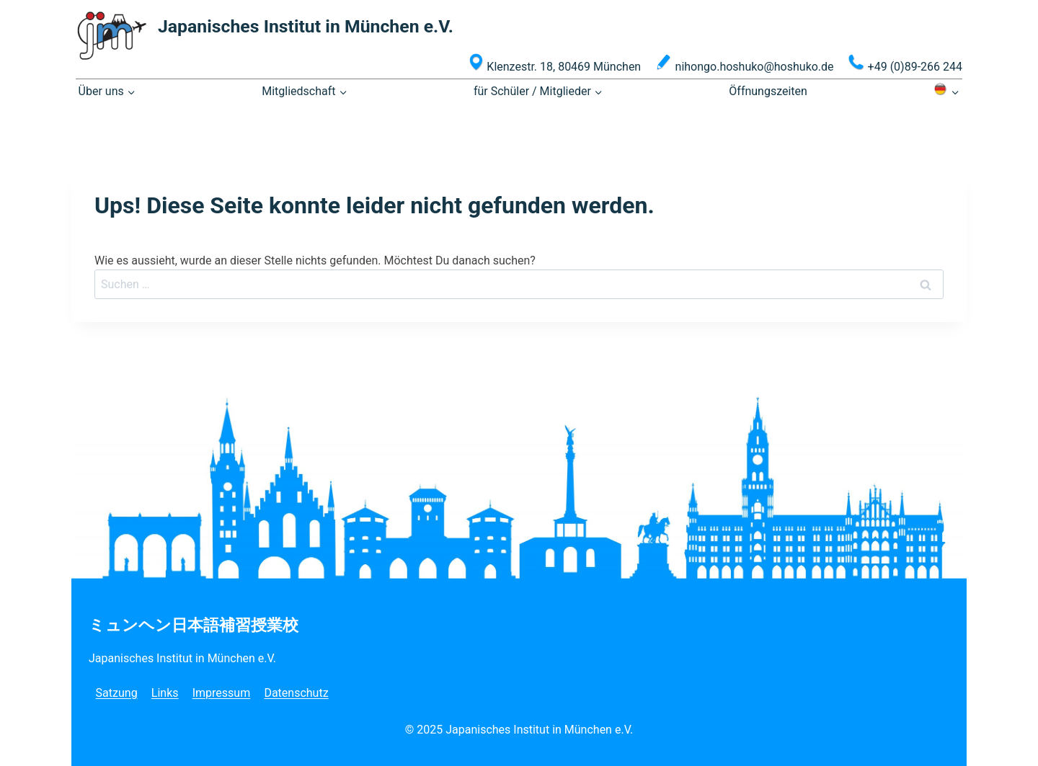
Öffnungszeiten (768, 91)
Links (165, 693)
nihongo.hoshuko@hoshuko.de (744, 63)
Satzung (117, 693)
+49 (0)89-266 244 (905, 63)
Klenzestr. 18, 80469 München (555, 63)
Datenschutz (296, 693)
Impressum (221, 693)
